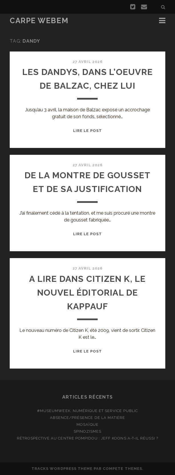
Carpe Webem (39, 20)
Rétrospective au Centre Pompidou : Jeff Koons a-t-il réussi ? (87, 438)
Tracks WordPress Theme (61, 468)
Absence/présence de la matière (87, 417)
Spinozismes (87, 431)
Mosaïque (87, 424)
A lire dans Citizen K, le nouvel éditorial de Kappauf (87, 292)
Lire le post (87, 130)
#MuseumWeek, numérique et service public (87, 411)
